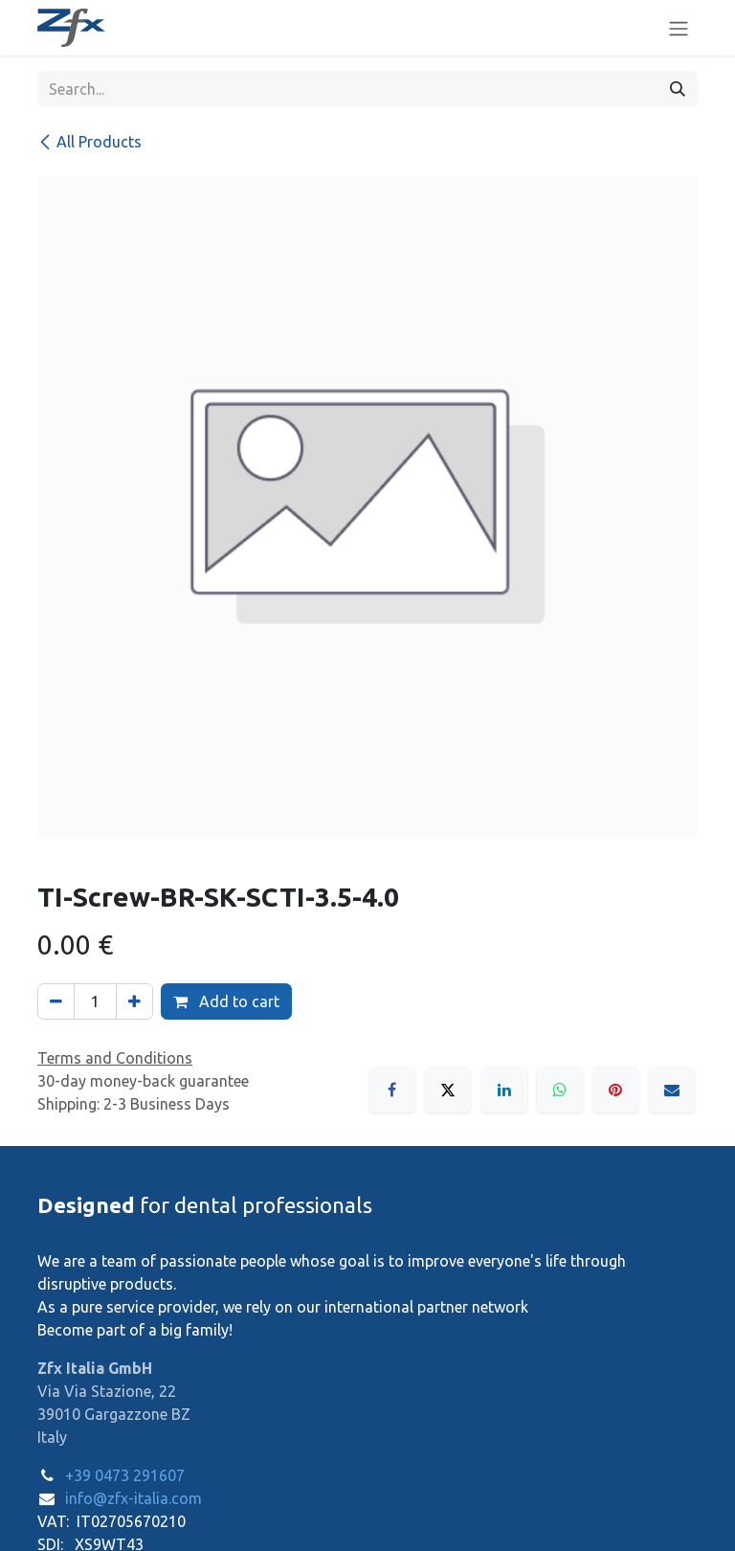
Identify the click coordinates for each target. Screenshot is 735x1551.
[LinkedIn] (504, 1090)
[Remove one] (56, 1001)
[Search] (677, 89)
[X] (448, 1090)
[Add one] (134, 1001)
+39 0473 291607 (125, 1475)
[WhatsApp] (560, 1090)
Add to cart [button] (226, 1001)
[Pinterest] (615, 1090)
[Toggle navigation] (678, 28)
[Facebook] (392, 1090)
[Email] (672, 1090)
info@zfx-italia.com (133, 1498)
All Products (89, 141)
